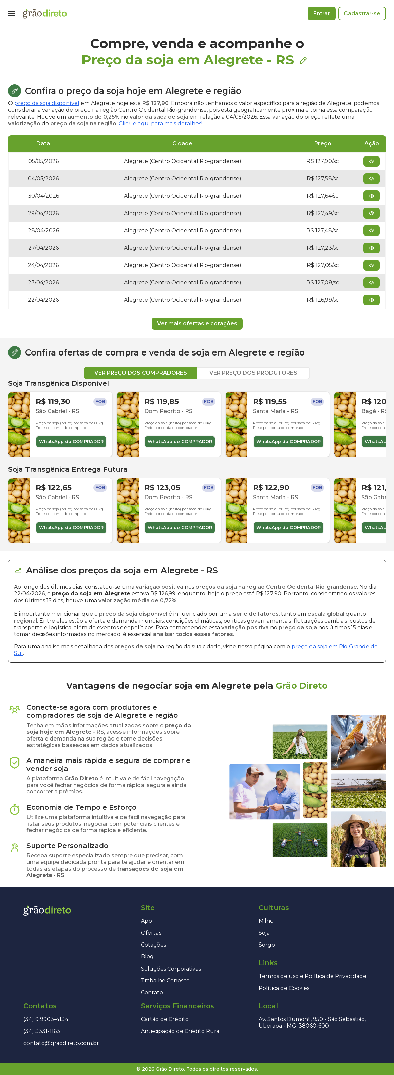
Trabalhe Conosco (165, 980)
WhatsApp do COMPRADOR (71, 441)
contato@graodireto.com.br (61, 1043)
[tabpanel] (197, 461)
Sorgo (267, 944)
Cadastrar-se (362, 13)
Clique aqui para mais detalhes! (160, 123)
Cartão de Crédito (165, 1019)
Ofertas (151, 933)
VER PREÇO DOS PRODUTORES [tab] (253, 373)
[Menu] (11, 13)
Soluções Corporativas (171, 969)
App (146, 921)
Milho (266, 921)
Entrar (321, 13)
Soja (264, 933)
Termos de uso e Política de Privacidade (313, 976)
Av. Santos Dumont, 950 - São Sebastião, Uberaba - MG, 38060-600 (312, 1022)
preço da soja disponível (46, 103)
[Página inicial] (44, 13)
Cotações (153, 944)
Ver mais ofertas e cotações (197, 323)
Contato (152, 992)
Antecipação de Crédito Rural (181, 1031)
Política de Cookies (284, 988)
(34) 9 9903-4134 (45, 1019)
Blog (147, 956)
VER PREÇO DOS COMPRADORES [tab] (140, 373)
